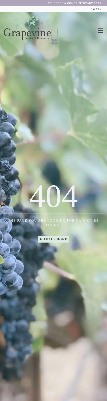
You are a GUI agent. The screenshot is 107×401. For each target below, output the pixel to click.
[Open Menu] (100, 30)
